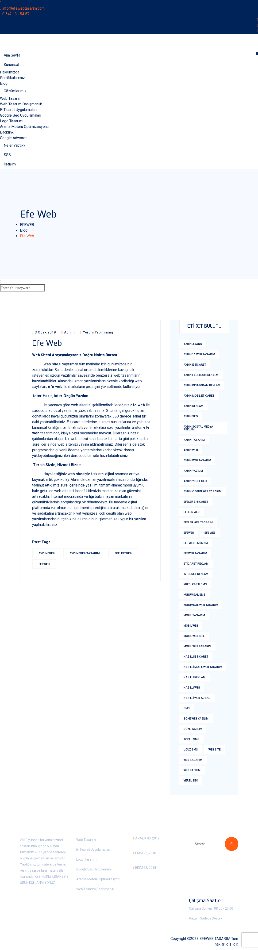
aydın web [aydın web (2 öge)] (191, 450)
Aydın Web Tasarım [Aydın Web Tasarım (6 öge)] (197, 460)
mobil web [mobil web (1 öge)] (191, 625)
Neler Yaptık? (14, 145)
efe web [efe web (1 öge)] (210, 532)
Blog (4, 83)
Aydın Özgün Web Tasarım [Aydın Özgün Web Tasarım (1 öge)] (202, 491)
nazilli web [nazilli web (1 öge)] (192, 687)
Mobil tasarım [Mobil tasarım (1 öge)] (194, 615)
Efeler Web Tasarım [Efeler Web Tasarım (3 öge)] (198, 522)
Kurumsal (11, 64)
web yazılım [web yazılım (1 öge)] (192, 770)
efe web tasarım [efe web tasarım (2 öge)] (196, 543)
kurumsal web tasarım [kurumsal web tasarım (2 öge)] (201, 605)
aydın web (47, 553)
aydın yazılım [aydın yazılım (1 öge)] (193, 470)
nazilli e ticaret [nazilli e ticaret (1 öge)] (196, 656)
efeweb (44, 564)
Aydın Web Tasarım (84, 553)
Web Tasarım (10, 98)
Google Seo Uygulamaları (20, 115)
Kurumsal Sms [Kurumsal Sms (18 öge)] (194, 594)
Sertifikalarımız (12, 78)
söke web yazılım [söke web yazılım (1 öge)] (196, 718)
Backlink (7, 132)
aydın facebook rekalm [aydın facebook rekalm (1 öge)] (201, 375)
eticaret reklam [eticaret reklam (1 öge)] (196, 563)
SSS (7, 155)
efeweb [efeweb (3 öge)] (189, 532)
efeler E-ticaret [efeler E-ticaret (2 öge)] (196, 501)
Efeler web (123, 553)
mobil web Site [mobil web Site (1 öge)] (194, 636)
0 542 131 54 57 (15, 14)
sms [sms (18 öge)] (187, 708)
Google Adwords (13, 138)
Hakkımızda (9, 72)
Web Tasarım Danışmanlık (21, 104)
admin (68, 332)
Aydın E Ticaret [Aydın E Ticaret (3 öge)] (195, 364)
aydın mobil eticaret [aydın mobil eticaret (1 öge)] (199, 395)
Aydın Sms (142, 859)
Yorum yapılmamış (97, 332)
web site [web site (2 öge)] (214, 749)
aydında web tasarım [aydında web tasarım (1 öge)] (199, 354)
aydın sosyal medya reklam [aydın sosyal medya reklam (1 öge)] (198, 428)
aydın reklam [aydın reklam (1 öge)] (193, 406)
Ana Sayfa (12, 55)
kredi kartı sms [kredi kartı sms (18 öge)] (195, 584)
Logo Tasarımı (11, 121)
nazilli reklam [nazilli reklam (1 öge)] (194, 677)
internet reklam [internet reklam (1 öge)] (196, 574)
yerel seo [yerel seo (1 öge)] (191, 780)
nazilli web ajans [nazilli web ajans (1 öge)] (197, 698)
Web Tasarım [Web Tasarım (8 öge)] (193, 760)
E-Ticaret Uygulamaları (18, 109)
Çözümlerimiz (15, 91)
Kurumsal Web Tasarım (156, 844)
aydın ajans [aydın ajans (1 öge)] (193, 344)
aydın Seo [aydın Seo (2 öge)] (191, 416)
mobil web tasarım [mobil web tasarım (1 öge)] (197, 646)
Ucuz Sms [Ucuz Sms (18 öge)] (191, 749)
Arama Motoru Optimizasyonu (24, 126)
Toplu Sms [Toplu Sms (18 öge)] (191, 739)
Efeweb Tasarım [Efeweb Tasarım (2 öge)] (195, 553)
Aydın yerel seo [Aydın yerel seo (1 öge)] (195, 481)
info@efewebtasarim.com (23, 8)
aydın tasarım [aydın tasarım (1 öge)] (194, 439)
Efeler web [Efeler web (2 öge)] (192, 512)
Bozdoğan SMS (147, 873)
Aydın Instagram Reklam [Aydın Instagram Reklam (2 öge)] (202, 385)
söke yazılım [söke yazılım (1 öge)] (193, 729)
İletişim (10, 164)
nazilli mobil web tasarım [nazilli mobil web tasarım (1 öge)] (203, 667)
